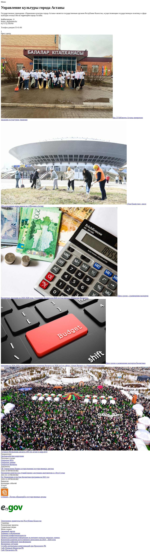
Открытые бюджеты (9, 464)
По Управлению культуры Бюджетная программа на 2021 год (25, 477)
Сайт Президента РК (9, 550)
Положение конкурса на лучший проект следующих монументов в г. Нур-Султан (33, 473)
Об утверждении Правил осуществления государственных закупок (27, 469)
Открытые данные (8, 462)
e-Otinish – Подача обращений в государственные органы (23, 497)
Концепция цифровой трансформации (16, 542)
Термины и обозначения (10, 533)
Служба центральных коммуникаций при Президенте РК (23, 546)
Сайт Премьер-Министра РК (12, 548)
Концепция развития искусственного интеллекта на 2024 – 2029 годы (28, 540)
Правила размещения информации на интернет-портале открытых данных (30, 538)
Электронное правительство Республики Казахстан (21, 521)
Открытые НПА (7, 460)
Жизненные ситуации (9, 544)
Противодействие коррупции (12, 456)
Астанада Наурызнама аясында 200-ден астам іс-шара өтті (24, 452)
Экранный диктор (8, 531)
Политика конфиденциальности (13, 535)
